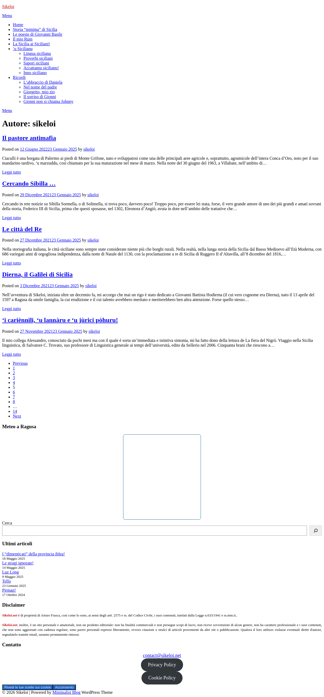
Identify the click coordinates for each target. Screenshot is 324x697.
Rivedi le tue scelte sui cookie (27, 687)
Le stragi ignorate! (18, 563)
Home (18, 24)
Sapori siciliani (36, 63)
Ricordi (19, 77)
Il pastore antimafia (29, 137)
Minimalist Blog (66, 692)
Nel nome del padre (40, 87)
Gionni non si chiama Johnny (48, 101)
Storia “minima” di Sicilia (35, 29)
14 (15, 411)
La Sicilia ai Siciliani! (31, 44)
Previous (20, 363)
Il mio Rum (23, 39)
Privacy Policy (162, 664)
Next (17, 416)
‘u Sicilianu (23, 48)
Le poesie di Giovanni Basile (37, 34)
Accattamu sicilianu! (41, 68)
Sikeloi (8, 6)
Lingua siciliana (37, 53)
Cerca (7, 523)
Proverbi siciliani (38, 58)
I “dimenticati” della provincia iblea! (33, 554)
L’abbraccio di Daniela (42, 82)
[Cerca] (316, 531)
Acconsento (64, 687)
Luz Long (10, 572)
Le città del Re (22, 229)
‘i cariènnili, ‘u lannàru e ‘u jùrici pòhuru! (60, 320)
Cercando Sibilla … (29, 183)
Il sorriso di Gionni (39, 96)
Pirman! (9, 590)
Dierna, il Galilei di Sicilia (37, 274)
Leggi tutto (11, 172)
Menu (7, 15)
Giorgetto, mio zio (39, 92)
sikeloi (89, 149)
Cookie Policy (162, 677)
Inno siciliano (35, 72)
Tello (6, 581)
